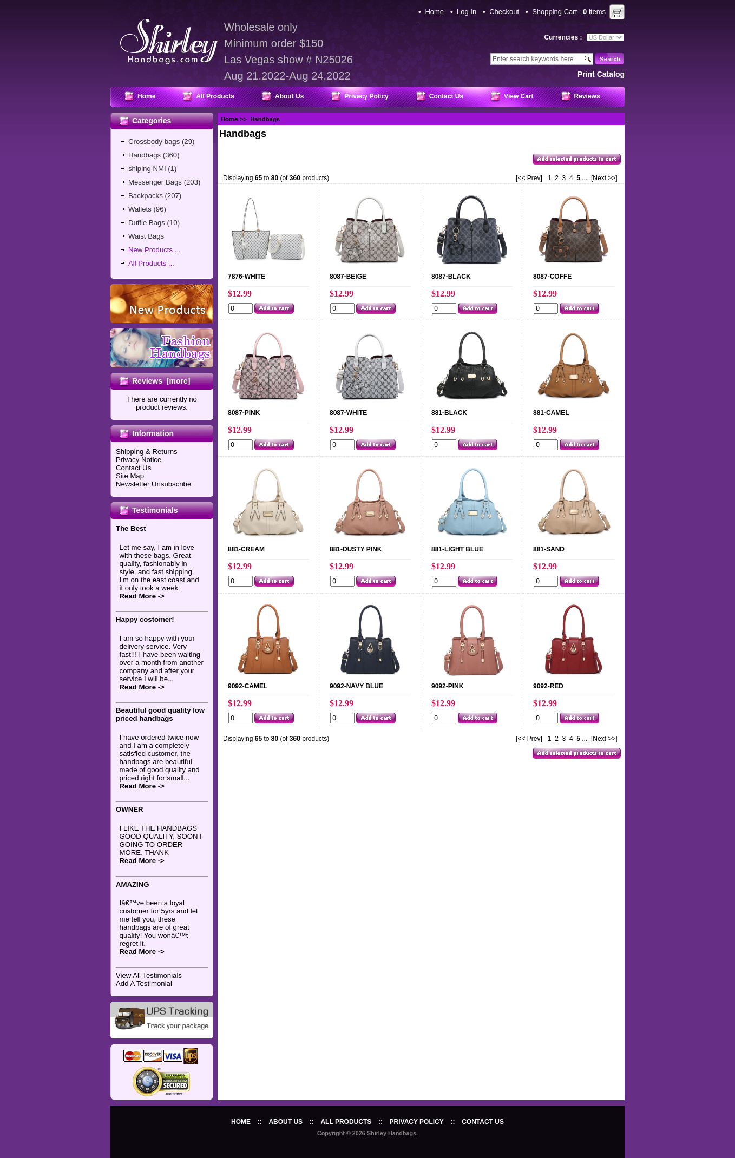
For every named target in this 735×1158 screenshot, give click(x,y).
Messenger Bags (155, 182)
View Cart (518, 96)
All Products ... (151, 263)
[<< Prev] (529, 178)
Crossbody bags (154, 141)
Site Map (130, 476)
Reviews (587, 96)
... (584, 178)
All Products (215, 96)
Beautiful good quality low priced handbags (160, 714)
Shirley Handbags (391, 1133)
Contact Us (446, 96)
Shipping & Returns (147, 452)
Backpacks (145, 196)
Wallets (140, 209)
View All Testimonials (149, 975)
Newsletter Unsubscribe (153, 484)
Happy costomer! (145, 619)
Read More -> (142, 596)
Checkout (504, 12)
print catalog (601, 74)
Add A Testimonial (144, 983)
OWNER (129, 809)
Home (434, 12)
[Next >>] (604, 178)
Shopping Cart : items (569, 12)
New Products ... (154, 250)
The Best (131, 528)
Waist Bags (146, 236)
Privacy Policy (366, 96)
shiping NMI (147, 169)
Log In (466, 12)
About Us (289, 96)
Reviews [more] (161, 381)
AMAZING (132, 884)
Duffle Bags (146, 223)
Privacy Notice (138, 460)
